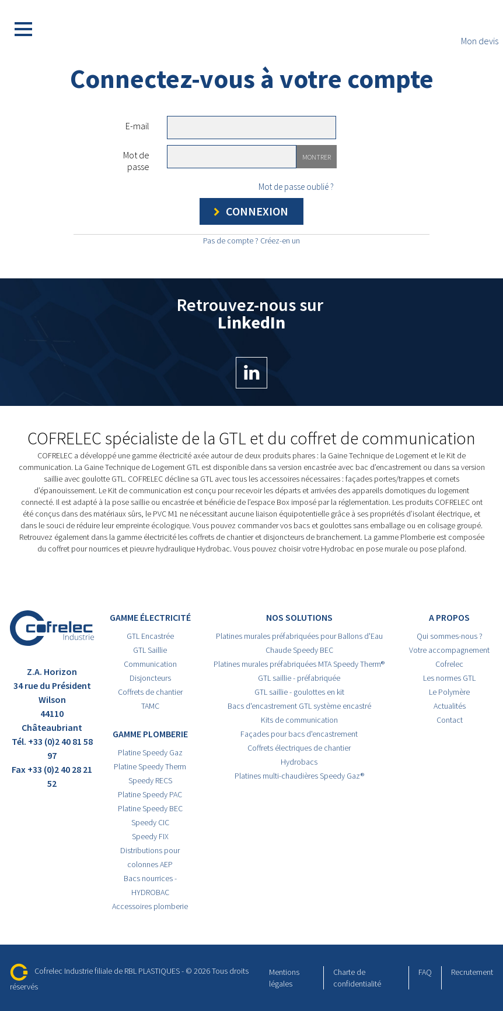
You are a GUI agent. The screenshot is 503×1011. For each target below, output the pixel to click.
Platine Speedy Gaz (150, 752)
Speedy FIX (150, 836)
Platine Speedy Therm (150, 766)
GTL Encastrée (150, 636)
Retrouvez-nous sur (252, 342)
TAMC (150, 706)
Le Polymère (449, 692)
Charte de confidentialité (357, 978)
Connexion (248, 212)
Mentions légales (284, 978)
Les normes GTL (449, 678)
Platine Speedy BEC (150, 808)
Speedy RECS (150, 780)
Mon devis (479, 30)
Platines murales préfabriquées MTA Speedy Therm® (299, 664)
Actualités (450, 706)
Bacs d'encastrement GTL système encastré (299, 706)
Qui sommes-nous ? (450, 636)
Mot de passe (136, 160)
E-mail (137, 126)
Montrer (316, 157)
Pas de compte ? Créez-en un (251, 240)
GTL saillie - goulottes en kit (299, 692)
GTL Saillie (150, 650)
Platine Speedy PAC (150, 794)
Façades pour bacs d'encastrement (299, 734)
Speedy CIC (150, 822)
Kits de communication (299, 720)
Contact (449, 720)
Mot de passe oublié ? (296, 186)
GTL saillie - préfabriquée (299, 678)
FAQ (425, 972)
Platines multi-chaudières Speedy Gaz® (299, 775)
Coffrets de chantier (150, 692)
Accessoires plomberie (150, 906)
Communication (150, 664)
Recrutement (472, 972)
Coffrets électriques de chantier (299, 748)
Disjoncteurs (150, 678)
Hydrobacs (299, 762)
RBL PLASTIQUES (152, 971)
